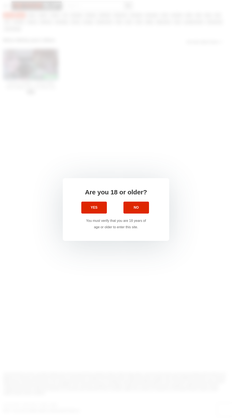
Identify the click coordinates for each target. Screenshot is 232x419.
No (136, 207)
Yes (94, 207)
